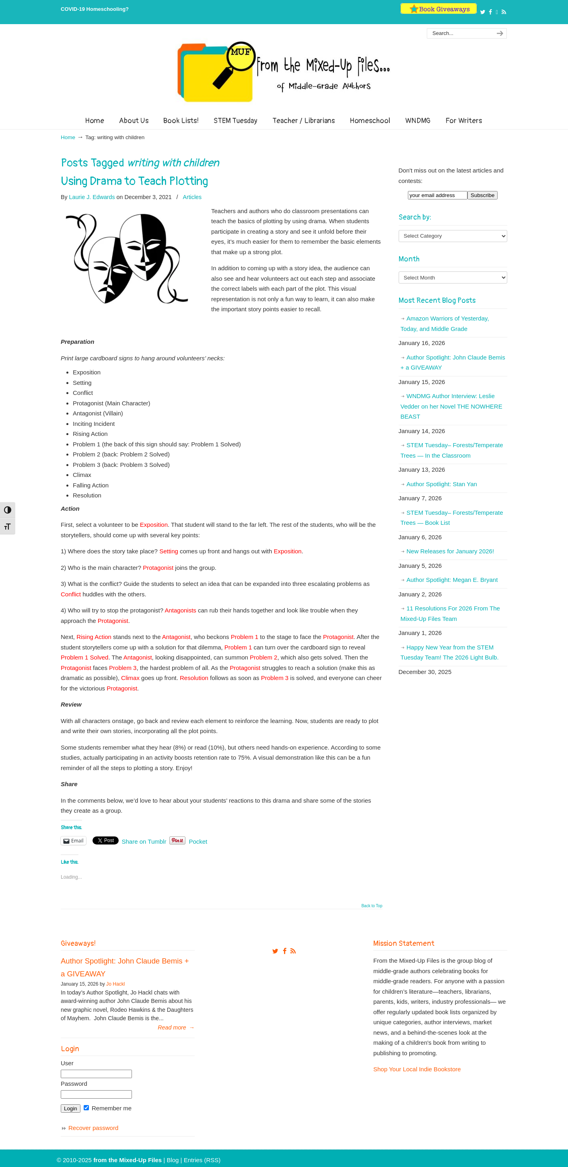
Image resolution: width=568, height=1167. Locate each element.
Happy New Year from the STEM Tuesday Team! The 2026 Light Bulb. (450, 652)
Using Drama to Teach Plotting (134, 181)
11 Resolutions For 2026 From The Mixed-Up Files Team (450, 613)
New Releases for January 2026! (450, 551)
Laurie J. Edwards (92, 197)
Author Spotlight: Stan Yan (442, 484)
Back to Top (371, 906)
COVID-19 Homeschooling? (95, 9)
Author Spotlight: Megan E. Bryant (452, 579)
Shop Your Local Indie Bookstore (417, 1069)
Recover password (93, 1127)
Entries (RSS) (202, 1160)
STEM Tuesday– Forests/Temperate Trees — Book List (452, 517)
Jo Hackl (115, 984)
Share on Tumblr (144, 841)
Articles (192, 197)
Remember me (108, 1108)
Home (68, 137)
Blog (173, 1160)
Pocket (198, 841)
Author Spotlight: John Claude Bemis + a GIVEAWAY (453, 362)
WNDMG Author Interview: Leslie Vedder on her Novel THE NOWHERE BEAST (451, 406)
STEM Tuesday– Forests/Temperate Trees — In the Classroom (452, 450)
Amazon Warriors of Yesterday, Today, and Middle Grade (445, 323)
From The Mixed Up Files (284, 71)
